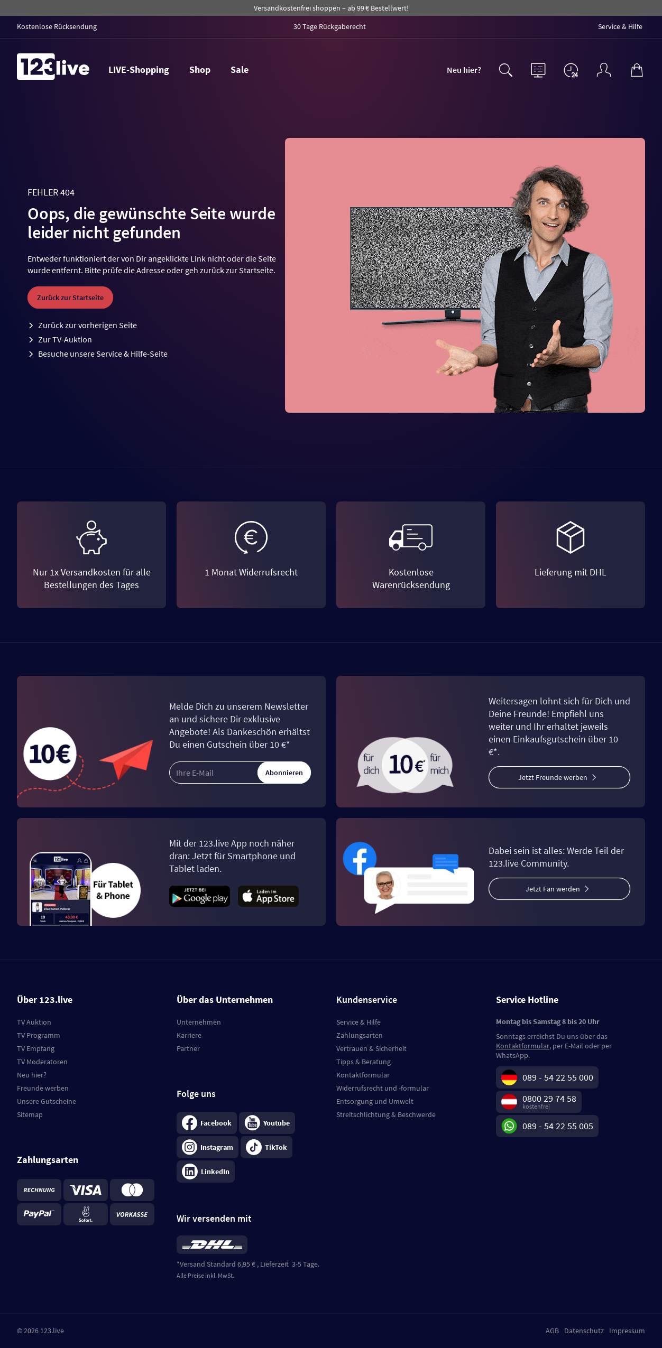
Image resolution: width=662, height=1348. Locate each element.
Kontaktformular (363, 1075)
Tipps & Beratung (363, 1061)
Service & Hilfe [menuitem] (620, 26)
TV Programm (38, 1035)
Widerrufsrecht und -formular (382, 1088)
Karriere (189, 1035)
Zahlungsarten (359, 1035)
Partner (188, 1048)
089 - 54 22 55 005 (557, 1126)
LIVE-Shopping (138, 69)
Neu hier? (464, 69)
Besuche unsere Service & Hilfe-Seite (103, 353)
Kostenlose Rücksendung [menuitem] (57, 26)
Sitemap (30, 1114)
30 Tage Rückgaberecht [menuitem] (329, 26)
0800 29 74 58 (549, 1098)
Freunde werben (43, 1088)
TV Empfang (35, 1048)
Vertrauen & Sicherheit (371, 1048)
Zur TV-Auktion (65, 339)
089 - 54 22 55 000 (557, 1077)
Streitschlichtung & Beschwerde (386, 1114)
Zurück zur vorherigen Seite (87, 325)
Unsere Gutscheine (46, 1101)
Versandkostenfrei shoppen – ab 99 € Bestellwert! (331, 8)
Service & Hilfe (358, 1022)
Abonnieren (284, 772)
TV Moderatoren (42, 1061)
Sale (240, 69)
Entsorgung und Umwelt (374, 1101)
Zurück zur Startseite (70, 297)
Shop (199, 69)
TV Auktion (34, 1022)
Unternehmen (199, 1022)
